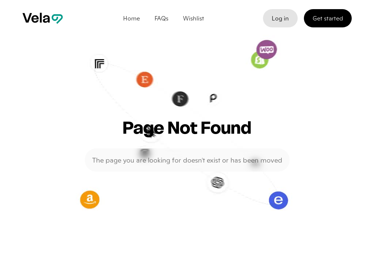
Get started (328, 18)
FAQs (161, 18)
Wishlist (193, 18)
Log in (280, 18)
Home (131, 18)
